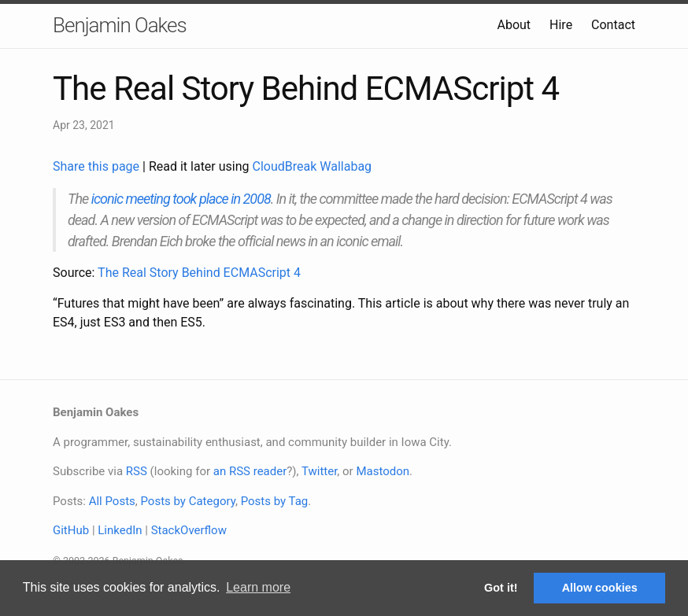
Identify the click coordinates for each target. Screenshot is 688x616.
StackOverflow (189, 530)
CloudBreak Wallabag (312, 166)
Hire (560, 24)
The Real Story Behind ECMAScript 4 (199, 272)
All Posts (112, 501)
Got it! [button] (500, 587)
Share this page (97, 166)
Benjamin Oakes (120, 25)
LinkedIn (120, 530)
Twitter (319, 471)
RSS (136, 471)
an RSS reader (250, 471)
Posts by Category (187, 501)
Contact (613, 24)
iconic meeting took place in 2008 (181, 198)
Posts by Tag (275, 501)
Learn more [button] (258, 587)
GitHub (71, 530)
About (514, 24)
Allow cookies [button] (600, 587)
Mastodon (382, 471)
